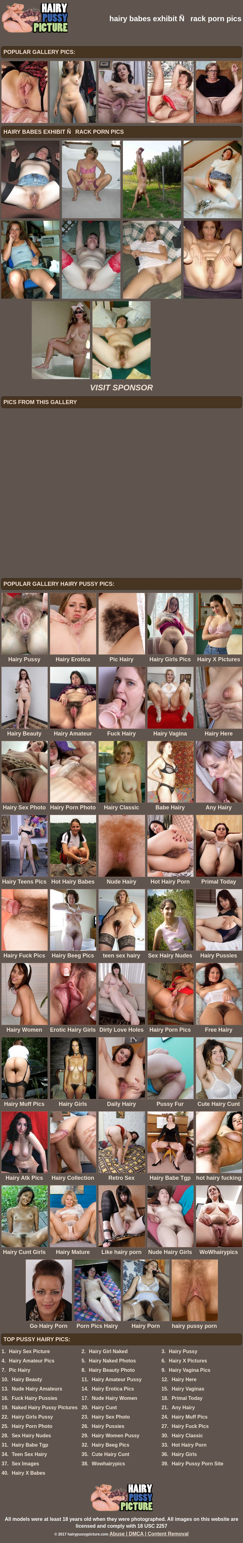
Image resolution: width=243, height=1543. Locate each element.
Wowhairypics (108, 1463)
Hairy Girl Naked (108, 1351)
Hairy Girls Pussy (32, 1417)
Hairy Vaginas (188, 1388)
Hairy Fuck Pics (190, 1426)
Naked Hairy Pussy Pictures (45, 1407)
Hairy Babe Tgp (30, 1445)
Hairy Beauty (27, 1379)
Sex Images (25, 1463)
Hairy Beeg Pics (110, 1445)
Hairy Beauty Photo (112, 1370)
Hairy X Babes (28, 1473)
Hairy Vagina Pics (189, 1370)
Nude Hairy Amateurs (37, 1388)
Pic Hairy (19, 1370)
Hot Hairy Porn (189, 1445)
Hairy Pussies (108, 1426)
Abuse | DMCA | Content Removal (149, 1533)
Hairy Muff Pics (190, 1417)
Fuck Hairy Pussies (35, 1398)
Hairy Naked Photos (112, 1360)
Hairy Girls (184, 1454)
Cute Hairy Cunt (110, 1454)
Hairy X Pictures (188, 1360)
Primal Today (187, 1398)
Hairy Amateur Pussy (117, 1379)
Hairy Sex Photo (111, 1417)
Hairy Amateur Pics (31, 1360)
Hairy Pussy (183, 1351)
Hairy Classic (187, 1435)
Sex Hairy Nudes (31, 1435)
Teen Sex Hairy (29, 1454)
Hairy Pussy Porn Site (197, 1463)
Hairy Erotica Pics (113, 1388)
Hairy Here (184, 1379)
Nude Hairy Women (114, 1398)
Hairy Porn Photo (32, 1426)
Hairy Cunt (104, 1407)
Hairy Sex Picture (29, 1351)
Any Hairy (183, 1407)
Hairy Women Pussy (116, 1435)
